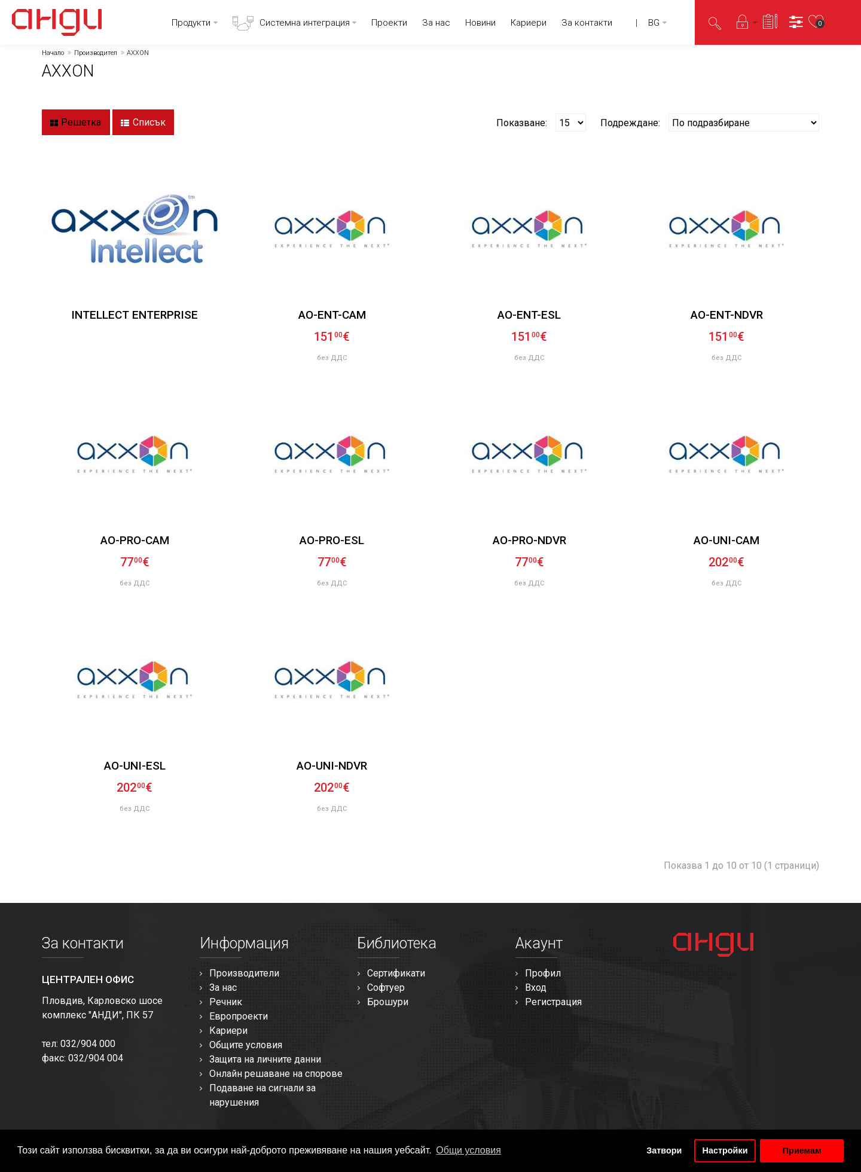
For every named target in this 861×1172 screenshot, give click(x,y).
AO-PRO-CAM (134, 540)
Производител (95, 53)
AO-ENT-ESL (529, 315)
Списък (143, 122)
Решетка (75, 122)
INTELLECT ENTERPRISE (134, 315)
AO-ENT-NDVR (727, 315)
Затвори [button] (664, 1150)
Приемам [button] (802, 1150)
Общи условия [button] (468, 1150)
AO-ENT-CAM (332, 315)
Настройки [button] (725, 1150)
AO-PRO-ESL (332, 540)
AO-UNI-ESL (135, 766)
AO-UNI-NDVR (332, 766)
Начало (53, 53)
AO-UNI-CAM (726, 540)
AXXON (138, 53)
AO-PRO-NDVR (529, 540)
